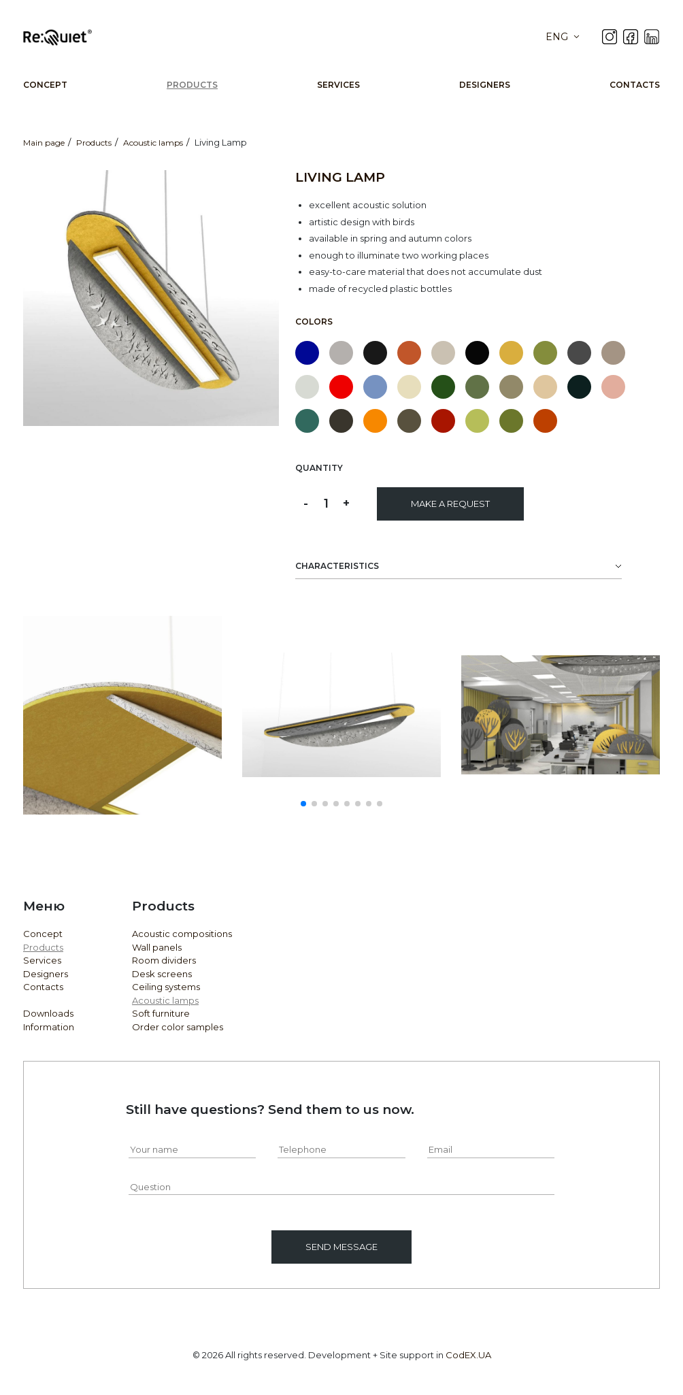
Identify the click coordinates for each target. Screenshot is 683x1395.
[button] (303, 803)
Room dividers (164, 960)
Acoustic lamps (165, 1000)
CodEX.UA (468, 1354)
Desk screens (162, 973)
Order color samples (177, 1026)
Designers (484, 85)
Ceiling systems (166, 986)
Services (338, 85)
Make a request (450, 503)
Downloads (48, 1013)
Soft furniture (161, 1013)
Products (192, 85)
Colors (314, 321)
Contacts (635, 85)
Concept (45, 85)
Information (48, 1026)
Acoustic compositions (182, 933)
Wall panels (157, 947)
